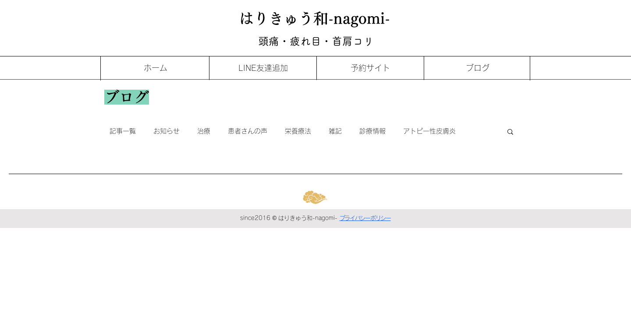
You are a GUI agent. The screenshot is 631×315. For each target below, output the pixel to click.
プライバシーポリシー (365, 218)
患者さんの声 (247, 131)
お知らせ (166, 131)
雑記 (335, 131)
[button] (510, 132)
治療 (203, 131)
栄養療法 (298, 131)
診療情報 (372, 131)
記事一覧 (123, 131)
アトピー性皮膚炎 (429, 131)
